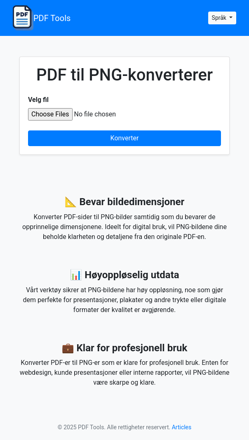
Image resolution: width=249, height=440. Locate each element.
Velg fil (38, 100)
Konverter (124, 138)
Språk (220, 17)
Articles (182, 427)
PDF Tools (41, 18)
